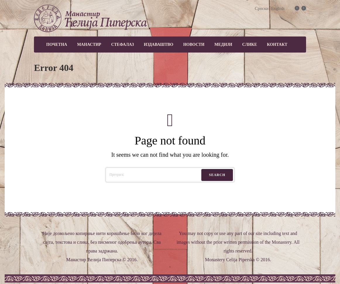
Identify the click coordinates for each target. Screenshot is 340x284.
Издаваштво (159, 44)
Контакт (277, 44)
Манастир (89, 44)
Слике (249, 44)
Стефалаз (122, 44)
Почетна (56, 44)
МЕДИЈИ (223, 44)
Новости (194, 44)
